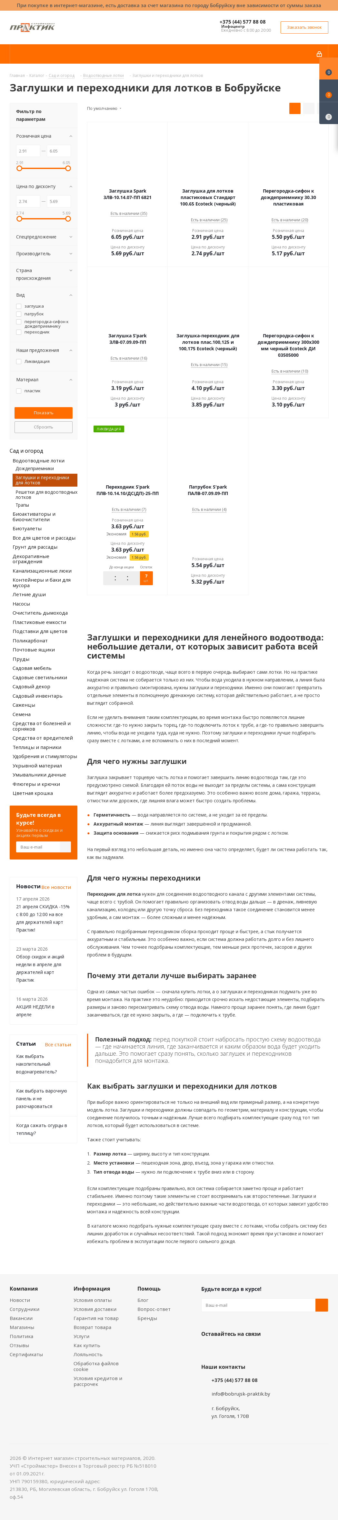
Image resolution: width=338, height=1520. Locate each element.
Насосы (21, 603)
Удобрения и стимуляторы (45, 756)
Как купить (87, 1345)
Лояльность (88, 1354)
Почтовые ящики (34, 649)
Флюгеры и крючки (36, 784)
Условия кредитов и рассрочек (98, 1381)
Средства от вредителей (43, 737)
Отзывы (19, 1345)
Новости (20, 1300)
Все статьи (58, 1044)
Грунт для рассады (35, 547)
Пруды (21, 659)
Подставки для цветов (40, 631)
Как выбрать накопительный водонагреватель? (36, 1064)
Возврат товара (92, 1327)
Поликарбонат (30, 640)
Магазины (22, 1327)
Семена (22, 714)
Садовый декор (31, 686)
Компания (24, 1288)
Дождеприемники (34, 468)
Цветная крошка (33, 793)
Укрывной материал (37, 765)
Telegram (256, 1349)
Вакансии (21, 1318)
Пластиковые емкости (39, 622)
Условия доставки (95, 1309)
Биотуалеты (27, 528)
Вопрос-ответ (154, 1309)
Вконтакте (207, 1349)
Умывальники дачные (39, 774)
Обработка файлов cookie (96, 1366)
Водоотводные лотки (39, 460)
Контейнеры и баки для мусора (42, 582)
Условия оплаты (93, 1300)
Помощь (149, 1288)
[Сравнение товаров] (328, 113)
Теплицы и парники (37, 747)
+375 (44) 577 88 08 (243, 22)
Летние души (29, 594)
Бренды (147, 1318)
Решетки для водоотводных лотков (46, 494)
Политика (21, 1336)
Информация (92, 1288)
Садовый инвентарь (38, 695)
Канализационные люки (42, 570)
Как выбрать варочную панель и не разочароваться (41, 1098)
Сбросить (43, 427)
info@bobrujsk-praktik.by (241, 1393)
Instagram (240, 1349)
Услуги (81, 1336)
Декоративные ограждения (31, 559)
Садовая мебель (32, 668)
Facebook (223, 1349)
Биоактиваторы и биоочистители (34, 516)
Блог (142, 1300)
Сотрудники (24, 1309)
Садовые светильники (40, 677)
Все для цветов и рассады (44, 537)
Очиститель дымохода (40, 612)
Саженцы (24, 705)
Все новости (56, 887)
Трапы (22, 505)
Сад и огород (26, 450)
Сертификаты (26, 1354)
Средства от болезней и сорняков (42, 726)
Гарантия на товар (96, 1318)
